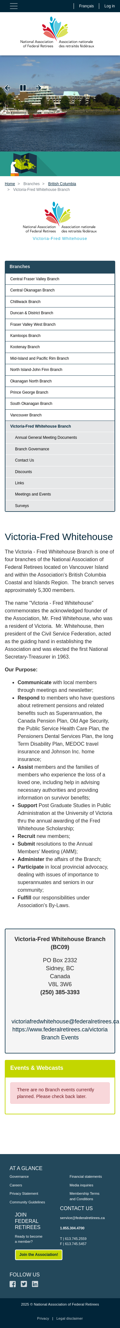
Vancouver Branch (26, 415)
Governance (19, 1176)
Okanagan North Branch (31, 381)
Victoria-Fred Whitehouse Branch (40, 426)
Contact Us (24, 460)
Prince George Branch (29, 392)
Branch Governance (32, 449)
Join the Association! (39, 1254)
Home (10, 184)
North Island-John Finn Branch (36, 369)
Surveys (22, 506)
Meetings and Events (33, 494)
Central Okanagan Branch (32, 290)
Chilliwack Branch (25, 301)
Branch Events (60, 1037)
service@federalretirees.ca (82, 1218)
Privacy (43, 1318)
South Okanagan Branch (31, 403)
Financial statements (86, 1176)
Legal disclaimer (69, 1318)
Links (19, 483)
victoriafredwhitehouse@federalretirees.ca (65, 1021)
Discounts (23, 472)
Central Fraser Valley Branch (34, 279)
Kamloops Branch (25, 335)
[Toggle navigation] (14, 6)
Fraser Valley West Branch (33, 324)
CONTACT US (76, 1208)
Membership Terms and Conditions (85, 1196)
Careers (16, 1185)
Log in (109, 6)
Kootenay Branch (25, 347)
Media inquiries (81, 1185)
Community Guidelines (27, 1202)
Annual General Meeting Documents (46, 437)
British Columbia (62, 184)
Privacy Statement (24, 1193)
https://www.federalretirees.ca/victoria (60, 1029)
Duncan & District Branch (31, 313)
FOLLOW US (25, 1274)
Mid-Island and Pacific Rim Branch (39, 358)
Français (86, 6)
